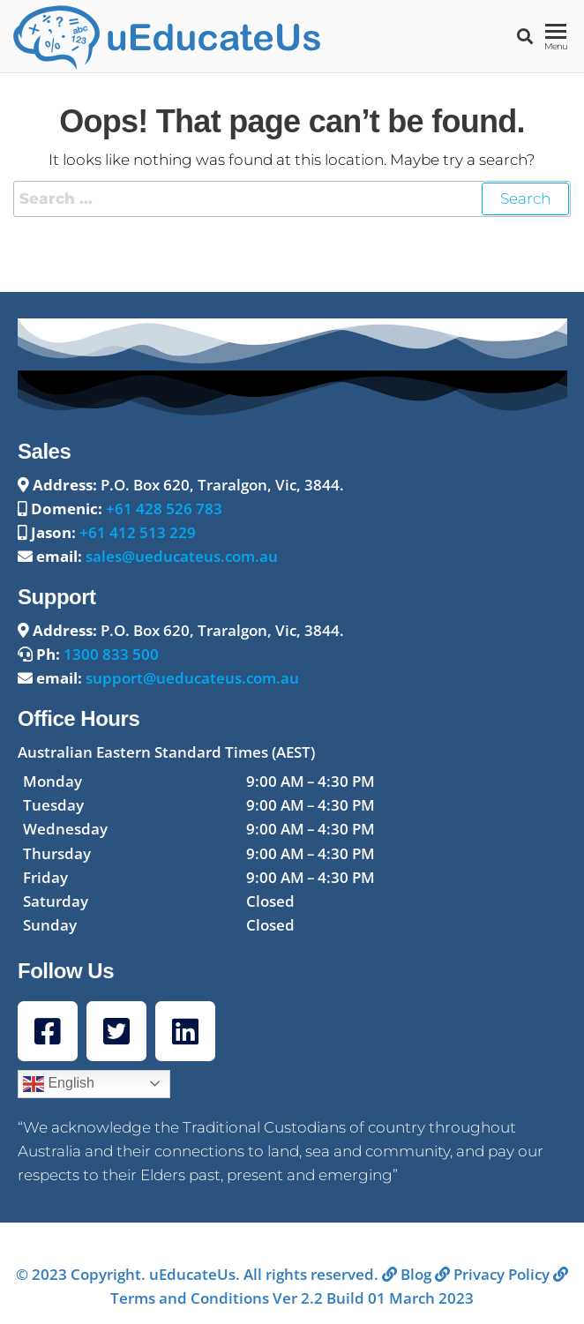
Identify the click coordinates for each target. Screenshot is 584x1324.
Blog (406, 1274)
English (58, 1084)
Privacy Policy (492, 1274)
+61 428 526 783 (164, 508)
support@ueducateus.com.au (192, 678)
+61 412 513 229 (137, 532)
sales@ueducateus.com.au (182, 556)
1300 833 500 (111, 654)
